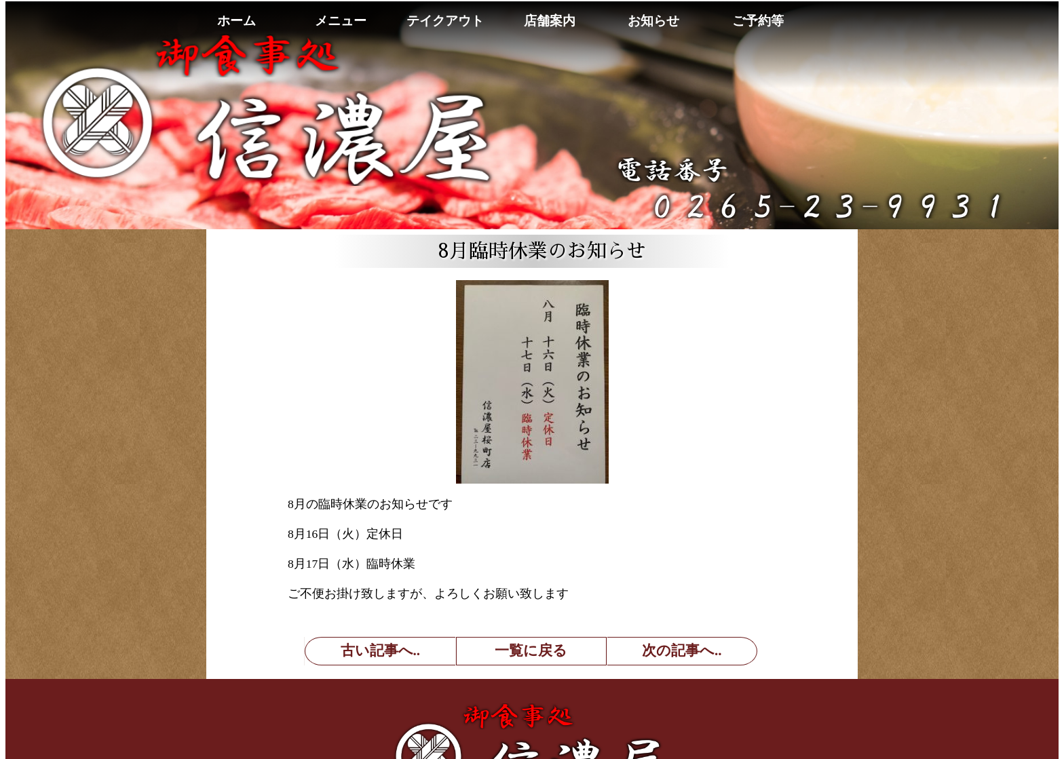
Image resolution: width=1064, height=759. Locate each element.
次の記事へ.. (682, 650)
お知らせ (653, 21)
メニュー (340, 21)
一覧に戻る (531, 650)
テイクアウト (445, 21)
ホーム (236, 21)
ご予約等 (758, 21)
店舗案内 (549, 21)
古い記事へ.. (381, 650)
